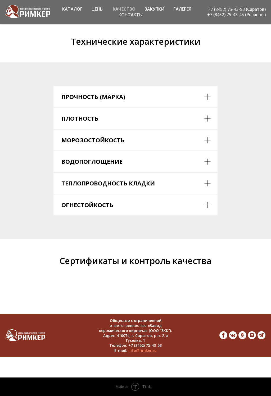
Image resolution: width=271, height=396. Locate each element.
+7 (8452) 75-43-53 (226, 9)
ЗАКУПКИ (154, 9)
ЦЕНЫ (98, 9)
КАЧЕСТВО (124, 9)
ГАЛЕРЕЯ (182, 9)
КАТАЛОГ (72, 9)
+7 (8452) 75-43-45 (225, 14)
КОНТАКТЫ (131, 15)
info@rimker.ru (142, 350)
